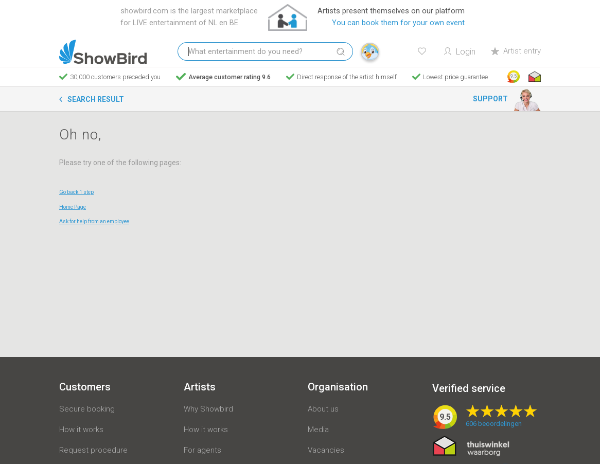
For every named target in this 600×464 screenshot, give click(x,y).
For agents (202, 450)
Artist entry (516, 51)
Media (318, 429)
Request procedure (93, 450)
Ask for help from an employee (94, 221)
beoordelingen (494, 423)
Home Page (72, 207)
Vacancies (326, 450)
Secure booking (87, 409)
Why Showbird (208, 409)
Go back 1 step (76, 192)
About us (323, 409)
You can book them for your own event (398, 23)
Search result (95, 99)
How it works (81, 429)
